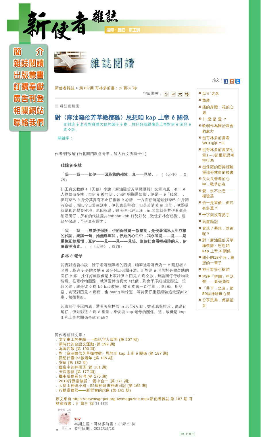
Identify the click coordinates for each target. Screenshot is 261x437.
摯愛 (206, 100)
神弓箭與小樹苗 (216, 269)
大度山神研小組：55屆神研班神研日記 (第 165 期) (103, 385)
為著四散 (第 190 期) (77, 349)
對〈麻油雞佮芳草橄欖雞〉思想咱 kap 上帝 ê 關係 (218, 245)
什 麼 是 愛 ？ (214, 119)
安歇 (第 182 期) (73, 362)
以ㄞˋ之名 (210, 93)
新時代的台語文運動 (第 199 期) (87, 344)
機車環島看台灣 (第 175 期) (83, 376)
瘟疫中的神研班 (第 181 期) (83, 367)
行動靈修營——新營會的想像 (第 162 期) (95, 390)
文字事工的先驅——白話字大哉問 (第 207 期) (99, 339)
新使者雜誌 (64, 88)
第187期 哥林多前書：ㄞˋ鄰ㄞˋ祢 (108, 88)
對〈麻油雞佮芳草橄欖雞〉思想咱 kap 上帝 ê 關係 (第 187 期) (113, 353)
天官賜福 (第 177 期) (77, 372)
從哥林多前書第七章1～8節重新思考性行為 (218, 154)
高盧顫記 (210, 222)
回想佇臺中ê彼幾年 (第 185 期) (86, 358)
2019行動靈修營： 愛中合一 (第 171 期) (94, 381)
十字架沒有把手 (216, 215)
